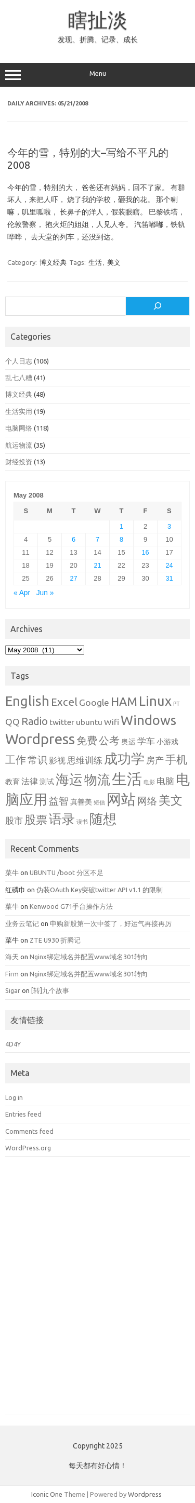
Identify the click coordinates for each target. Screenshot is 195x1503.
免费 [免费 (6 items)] (86, 740)
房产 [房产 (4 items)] (155, 760)
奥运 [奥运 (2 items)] (128, 741)
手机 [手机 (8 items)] (176, 759)
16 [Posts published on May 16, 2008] (145, 552)
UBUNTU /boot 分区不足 (66, 872)
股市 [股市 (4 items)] (14, 820)
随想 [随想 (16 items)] (102, 818)
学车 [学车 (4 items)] (146, 741)
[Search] (157, 306)
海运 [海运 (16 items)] (69, 779)
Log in (14, 1097)
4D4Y (13, 1044)
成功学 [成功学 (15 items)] (124, 758)
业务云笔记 (22, 923)
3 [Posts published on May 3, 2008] (169, 526)
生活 (95, 262)
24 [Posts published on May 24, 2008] (169, 565)
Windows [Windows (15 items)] (148, 720)
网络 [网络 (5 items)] (147, 801)
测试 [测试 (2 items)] (47, 781)
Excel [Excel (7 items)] (64, 702)
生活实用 (18, 411)
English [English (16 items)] (27, 700)
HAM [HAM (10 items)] (124, 701)
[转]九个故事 (50, 990)
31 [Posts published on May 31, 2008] (169, 578)
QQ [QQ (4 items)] (12, 722)
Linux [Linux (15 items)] (155, 700)
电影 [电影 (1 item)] (149, 782)
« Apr (22, 593)
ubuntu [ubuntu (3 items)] (89, 722)
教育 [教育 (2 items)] (12, 781)
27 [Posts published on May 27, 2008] (73, 578)
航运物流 (18, 445)
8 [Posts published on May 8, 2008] (121, 539)
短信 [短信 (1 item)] (99, 802)
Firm (12, 973)
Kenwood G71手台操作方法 (71, 906)
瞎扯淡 (97, 20)
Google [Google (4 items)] (94, 702)
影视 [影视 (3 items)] (57, 760)
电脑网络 (18, 428)
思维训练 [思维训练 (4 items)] (84, 760)
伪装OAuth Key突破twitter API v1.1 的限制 (99, 889)
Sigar (12, 990)
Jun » (45, 593)
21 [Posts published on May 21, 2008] (97, 565)
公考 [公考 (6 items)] (109, 740)
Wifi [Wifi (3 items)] (111, 722)
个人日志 (18, 361)
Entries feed (23, 1114)
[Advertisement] (97, 1293)
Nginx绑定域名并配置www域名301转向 (89, 956)
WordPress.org (28, 1147)
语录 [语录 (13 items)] (62, 819)
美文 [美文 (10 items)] (171, 800)
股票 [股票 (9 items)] (35, 819)
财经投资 (18, 461)
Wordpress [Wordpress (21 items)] (40, 739)
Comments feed (29, 1131)
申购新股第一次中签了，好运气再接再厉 (111, 923)
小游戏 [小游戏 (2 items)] (167, 741)
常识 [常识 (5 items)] (37, 760)
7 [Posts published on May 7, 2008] (97, 539)
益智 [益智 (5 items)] (59, 801)
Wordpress (145, 1494)
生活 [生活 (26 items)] (127, 778)
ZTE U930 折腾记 (55, 940)
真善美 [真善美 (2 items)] (81, 802)
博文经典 (53, 262)
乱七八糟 (18, 377)
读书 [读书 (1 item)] (82, 821)
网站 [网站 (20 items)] (121, 799)
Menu (97, 75)
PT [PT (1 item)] (176, 704)
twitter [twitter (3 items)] (61, 722)
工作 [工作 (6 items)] (15, 760)
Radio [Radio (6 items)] (34, 721)
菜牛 (12, 872)
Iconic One (46, 1494)
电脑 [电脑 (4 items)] (165, 781)
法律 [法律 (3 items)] (29, 781)
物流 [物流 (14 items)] (97, 779)
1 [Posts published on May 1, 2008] (121, 526)
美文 (114, 262)
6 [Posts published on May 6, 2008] (73, 539)
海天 (12, 956)
